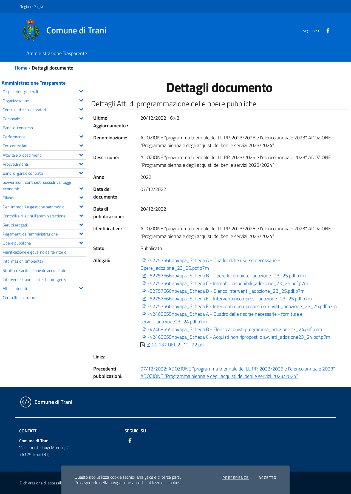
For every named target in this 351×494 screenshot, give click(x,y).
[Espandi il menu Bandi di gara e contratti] (81, 172)
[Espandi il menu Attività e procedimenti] (81, 154)
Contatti (28, 430)
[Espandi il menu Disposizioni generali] (81, 90)
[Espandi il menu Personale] (81, 117)
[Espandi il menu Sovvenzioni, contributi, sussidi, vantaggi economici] (81, 188)
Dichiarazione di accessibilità (44, 483)
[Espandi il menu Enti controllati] (81, 145)
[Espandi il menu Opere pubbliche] (81, 242)
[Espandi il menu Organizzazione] (81, 99)
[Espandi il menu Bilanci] (81, 197)
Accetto (267, 477)
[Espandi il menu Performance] (81, 136)
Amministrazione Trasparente (34, 83)
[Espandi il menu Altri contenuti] (81, 287)
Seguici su (135, 430)
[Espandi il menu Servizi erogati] (81, 224)
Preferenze (235, 477)
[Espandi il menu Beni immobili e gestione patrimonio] (81, 206)
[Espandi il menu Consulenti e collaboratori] (81, 108)
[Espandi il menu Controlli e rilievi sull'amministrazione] (81, 215)
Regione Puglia (31, 6)
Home (21, 67)
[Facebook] (325, 30)
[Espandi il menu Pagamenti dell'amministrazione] (81, 233)
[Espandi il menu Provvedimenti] (81, 163)
